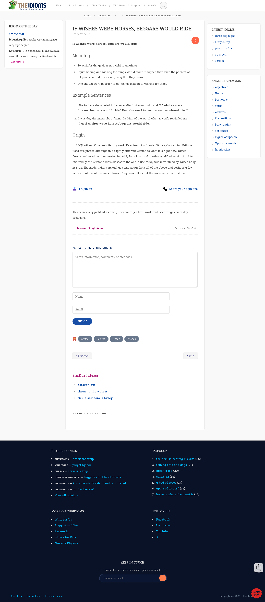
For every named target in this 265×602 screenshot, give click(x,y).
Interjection (222, 150)
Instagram (163, 525)
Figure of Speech (226, 137)
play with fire (223, 48)
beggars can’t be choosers (102, 477)
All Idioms (119, 5)
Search (151, 5)
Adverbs (220, 112)
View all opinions (67, 495)
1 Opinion (85, 189)
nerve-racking (78, 471)
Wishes (131, 339)
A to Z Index (77, 5)
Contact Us (33, 596)
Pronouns (221, 100)
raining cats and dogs (171, 465)
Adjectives (221, 87)
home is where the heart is (174, 494)
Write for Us (63, 519)
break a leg (164, 471)
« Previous (82, 355)
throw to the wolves (93, 391)
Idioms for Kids (65, 537)
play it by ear (81, 465)
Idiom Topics (98, 5)
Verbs (218, 106)
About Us (16, 596)
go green (220, 55)
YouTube (162, 531)
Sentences (221, 131)
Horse (116, 339)
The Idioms (249, 596)
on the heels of (83, 489)
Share (258, 568)
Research (61, 531)
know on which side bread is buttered (99, 483)
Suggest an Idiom (67, 525)
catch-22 (162, 477)
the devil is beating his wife (175, 459)
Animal (85, 339)
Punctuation (223, 125)
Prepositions (223, 118)
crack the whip (83, 459)
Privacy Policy (53, 596)
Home (59, 5)
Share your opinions (183, 189)
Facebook (163, 519)
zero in (219, 61)
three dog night (225, 36)
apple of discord (167, 488)
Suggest (136, 5)
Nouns (219, 93)
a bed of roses (166, 483)
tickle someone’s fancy (95, 398)
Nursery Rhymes (66, 543)
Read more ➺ (17, 62)
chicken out (86, 385)
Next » (191, 355)
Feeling (101, 339)
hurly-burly (222, 42)
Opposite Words (225, 143)
